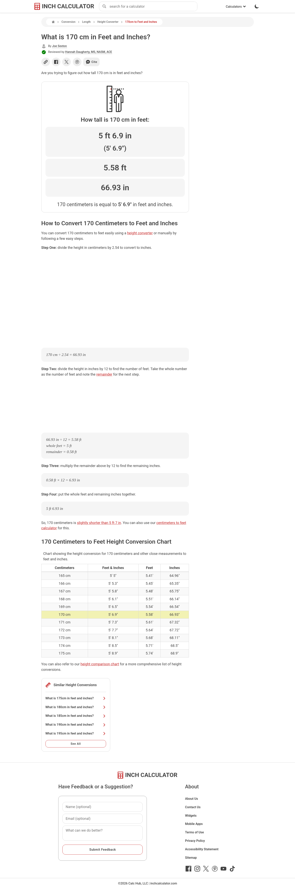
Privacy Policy (195, 841)
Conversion (68, 21)
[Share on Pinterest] (77, 62)
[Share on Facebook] (56, 62)
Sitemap (191, 858)
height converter (140, 233)
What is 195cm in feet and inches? (75, 733)
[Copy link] (45, 62)
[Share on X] (66, 62)
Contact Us (193, 807)
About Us (191, 799)
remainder (104, 374)
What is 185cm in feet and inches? (75, 716)
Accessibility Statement (201, 849)
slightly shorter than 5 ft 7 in (99, 523)
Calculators (236, 6)
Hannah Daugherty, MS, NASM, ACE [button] (88, 52)
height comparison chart (99, 664)
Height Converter (107, 21)
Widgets (191, 815)
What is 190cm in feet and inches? (75, 724)
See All (76, 744)
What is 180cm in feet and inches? (75, 707)
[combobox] (153, 6)
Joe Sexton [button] (59, 46)
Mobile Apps (194, 824)
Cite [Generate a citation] (91, 62)
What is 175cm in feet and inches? (75, 698)
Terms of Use (194, 832)
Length (86, 21)
